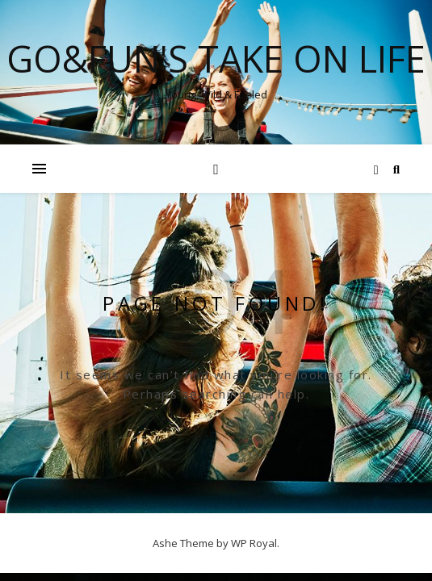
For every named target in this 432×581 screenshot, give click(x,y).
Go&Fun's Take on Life (216, 58)
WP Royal (254, 543)
